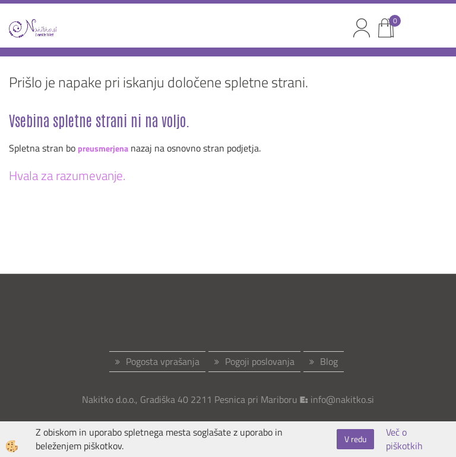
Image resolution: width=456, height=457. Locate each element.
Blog (329, 361)
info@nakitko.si (342, 399)
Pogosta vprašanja (163, 361)
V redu (355, 439)
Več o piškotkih (404, 439)
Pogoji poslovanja (259, 361)
